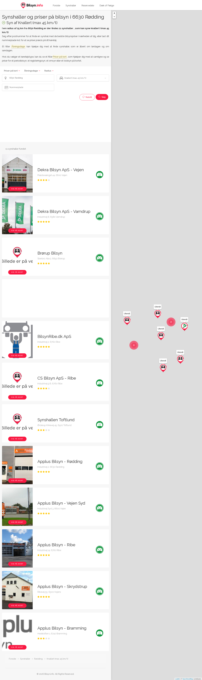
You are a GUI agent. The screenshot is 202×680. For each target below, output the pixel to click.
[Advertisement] (55, 121)
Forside (56, 5)
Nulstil (87, 97)
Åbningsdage (31, 71)
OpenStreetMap (187, 679)
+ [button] (114, 13)
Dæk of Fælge (106, 5)
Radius (47, 71)
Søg (102, 97)
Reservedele (87, 5)
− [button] (114, 16)
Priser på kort (11, 71)
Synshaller (71, 5)
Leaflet (177, 679)
